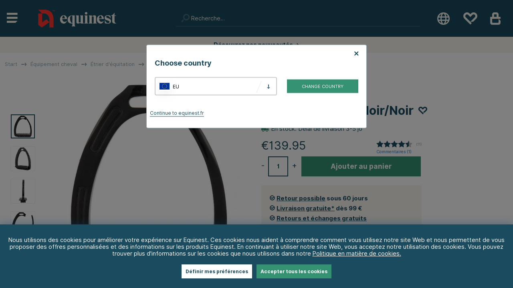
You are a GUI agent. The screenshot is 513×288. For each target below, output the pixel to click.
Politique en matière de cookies (356, 253)
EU (176, 86)
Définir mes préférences (217, 271)
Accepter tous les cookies (294, 271)
